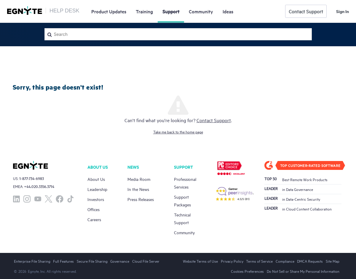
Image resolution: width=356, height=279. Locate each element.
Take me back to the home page (178, 131)
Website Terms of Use (200, 261)
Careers (94, 219)
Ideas (228, 11)
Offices (93, 209)
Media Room (138, 179)
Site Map (332, 261)
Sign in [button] (342, 11)
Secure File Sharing (92, 261)
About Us (96, 179)
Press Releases (140, 199)
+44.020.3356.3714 (39, 186)
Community (201, 11)
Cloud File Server (145, 261)
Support (170, 11)
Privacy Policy (232, 261)
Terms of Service (259, 261)
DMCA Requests (310, 261)
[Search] (178, 34)
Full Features (63, 261)
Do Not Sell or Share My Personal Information (303, 271)
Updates (108, 11)
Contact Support (306, 11)
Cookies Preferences (247, 271)
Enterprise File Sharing (32, 261)
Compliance (285, 261)
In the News (138, 189)
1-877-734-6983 (31, 178)
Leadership (97, 189)
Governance (119, 261)
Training (144, 11)
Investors (95, 199)
